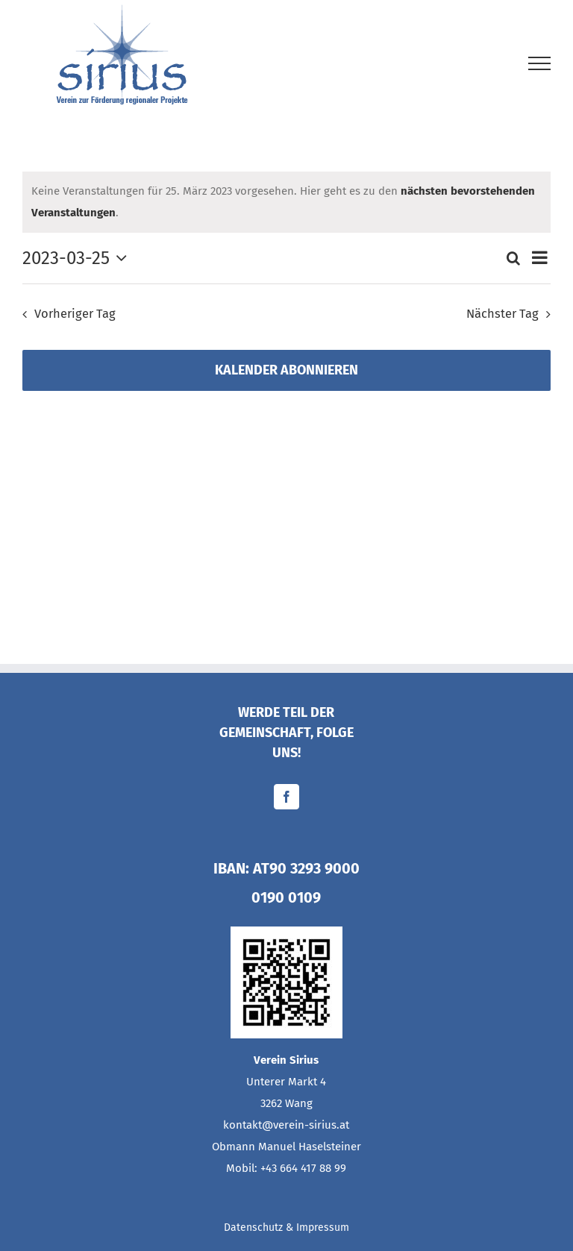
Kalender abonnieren (286, 370)
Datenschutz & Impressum (286, 1227)
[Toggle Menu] (539, 63)
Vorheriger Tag (75, 314)
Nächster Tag (502, 314)
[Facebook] (286, 796)
